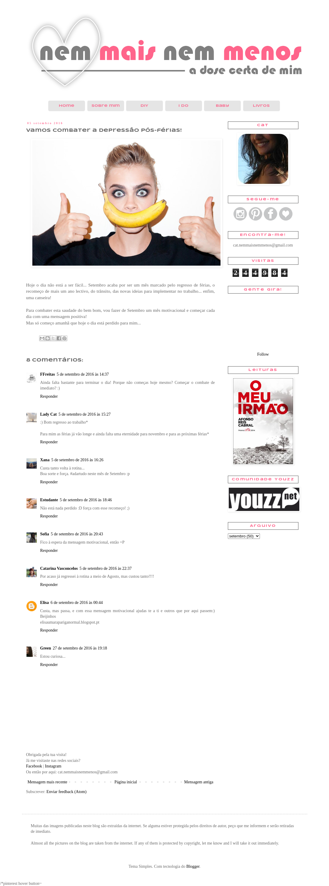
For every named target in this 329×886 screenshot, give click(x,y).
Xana (45, 460)
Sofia (44, 534)
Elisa (44, 602)
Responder (49, 396)
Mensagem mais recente (47, 782)
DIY (144, 105)
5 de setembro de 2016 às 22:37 (105, 568)
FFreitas (47, 374)
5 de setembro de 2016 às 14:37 (83, 374)
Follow (263, 354)
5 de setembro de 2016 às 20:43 (77, 534)
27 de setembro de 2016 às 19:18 (80, 648)
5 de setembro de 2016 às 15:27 (85, 414)
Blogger (192, 866)
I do (183, 105)
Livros (261, 105)
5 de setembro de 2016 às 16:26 (77, 460)
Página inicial (125, 782)
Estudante (49, 500)
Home (66, 105)
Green (45, 648)
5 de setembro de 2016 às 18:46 (86, 500)
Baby (222, 105)
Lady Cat (48, 414)
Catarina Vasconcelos (59, 568)
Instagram (53, 766)
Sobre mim (105, 105)
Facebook (34, 766)
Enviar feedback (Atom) (66, 792)
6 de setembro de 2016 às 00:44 (77, 602)
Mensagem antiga (198, 782)
